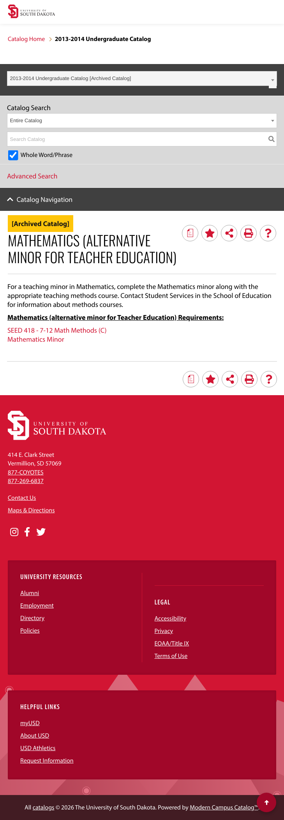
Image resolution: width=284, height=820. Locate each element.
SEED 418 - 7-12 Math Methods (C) (57, 330)
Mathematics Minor (35, 339)
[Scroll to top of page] (266, 802)
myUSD (30, 723)
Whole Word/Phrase (46, 155)
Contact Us (22, 498)
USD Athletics (37, 748)
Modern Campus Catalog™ (224, 807)
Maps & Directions (31, 510)
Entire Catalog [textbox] (26, 120)
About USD (34, 736)
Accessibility (171, 618)
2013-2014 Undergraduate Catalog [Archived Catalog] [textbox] (70, 78)
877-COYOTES (26, 472)
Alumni (29, 593)
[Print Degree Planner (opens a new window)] (190, 233)
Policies (30, 631)
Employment (37, 606)
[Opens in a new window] (14, 532)
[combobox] (142, 78)
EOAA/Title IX (172, 643)
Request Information (47, 761)
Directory (32, 618)
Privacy (164, 631)
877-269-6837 (26, 481)
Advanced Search (32, 175)
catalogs (44, 807)
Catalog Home (26, 39)
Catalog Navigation (45, 199)
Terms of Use (171, 656)
